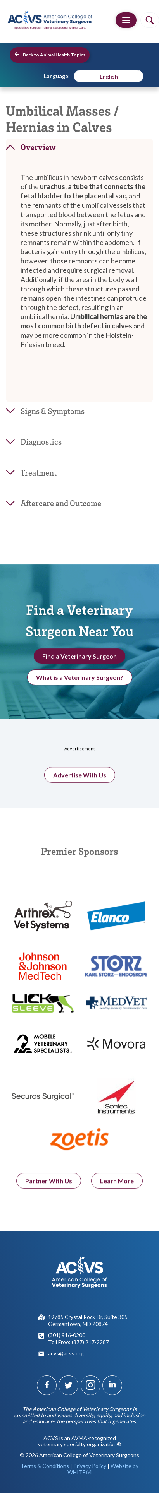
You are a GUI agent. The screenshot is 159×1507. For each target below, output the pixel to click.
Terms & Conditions (45, 1466)
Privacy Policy (89, 1466)
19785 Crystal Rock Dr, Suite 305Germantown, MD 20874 (88, 1320)
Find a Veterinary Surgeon (79, 659)
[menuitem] (108, 76)
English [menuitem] (109, 76)
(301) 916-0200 (66, 1335)
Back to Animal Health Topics (49, 54)
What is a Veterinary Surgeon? (79, 680)
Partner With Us (48, 1188)
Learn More (117, 1188)
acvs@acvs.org (66, 1353)
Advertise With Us (79, 782)
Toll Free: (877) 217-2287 (78, 1342)
